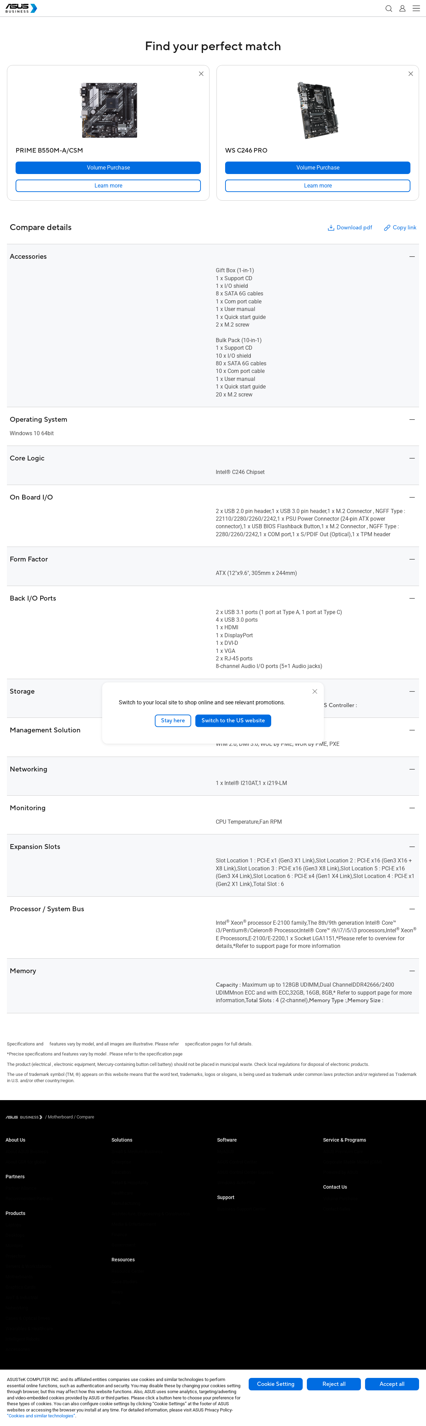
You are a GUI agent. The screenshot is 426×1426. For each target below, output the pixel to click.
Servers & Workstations (29, 1266)
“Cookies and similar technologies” (41, 1415)
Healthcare (122, 1193)
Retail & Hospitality (130, 1182)
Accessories (18, 1349)
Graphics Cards (21, 1287)
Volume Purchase (340, 1198)
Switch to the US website (233, 720)
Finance (119, 1234)
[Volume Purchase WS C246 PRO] (317, 168)
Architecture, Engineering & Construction (151, 1213)
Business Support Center (241, 1209)
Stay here (173, 720)
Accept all (392, 1384)
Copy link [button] (399, 227)
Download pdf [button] (349, 227)
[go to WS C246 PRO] (318, 111)
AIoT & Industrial (22, 1297)
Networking (17, 1307)
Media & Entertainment (134, 1224)
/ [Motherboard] (59, 1116)
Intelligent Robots (23, 1339)
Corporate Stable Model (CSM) (352, 1161)
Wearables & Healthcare (29, 1328)
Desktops (15, 1235)
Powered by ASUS (340, 1172)
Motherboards (19, 1276)
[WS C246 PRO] (317, 149)
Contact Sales (336, 1209)
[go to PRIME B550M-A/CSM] (108, 111)
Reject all (334, 1384)
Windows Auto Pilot (236, 1182)
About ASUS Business (27, 1151)
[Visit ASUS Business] (25, 1117)
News (117, 1292)
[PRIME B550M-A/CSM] (108, 149)
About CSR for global (26, 1161)
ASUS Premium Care (343, 1151)
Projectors (16, 1256)
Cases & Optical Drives (28, 1318)
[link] (108, 186)
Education (121, 1172)
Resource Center (128, 1271)
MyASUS (225, 1151)
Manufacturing (126, 1203)
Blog (116, 1302)
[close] (315, 691)
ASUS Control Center (237, 1161)
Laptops (13, 1224)
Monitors (14, 1245)
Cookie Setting (275, 1384)
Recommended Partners (29, 1198)
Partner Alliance (21, 1188)
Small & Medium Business (137, 1151)
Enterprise (121, 1161)
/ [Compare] (83, 1116)
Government (123, 1244)
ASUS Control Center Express (245, 1172)
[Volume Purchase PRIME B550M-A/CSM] (108, 168)
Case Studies (124, 1281)
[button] (388, 8)
